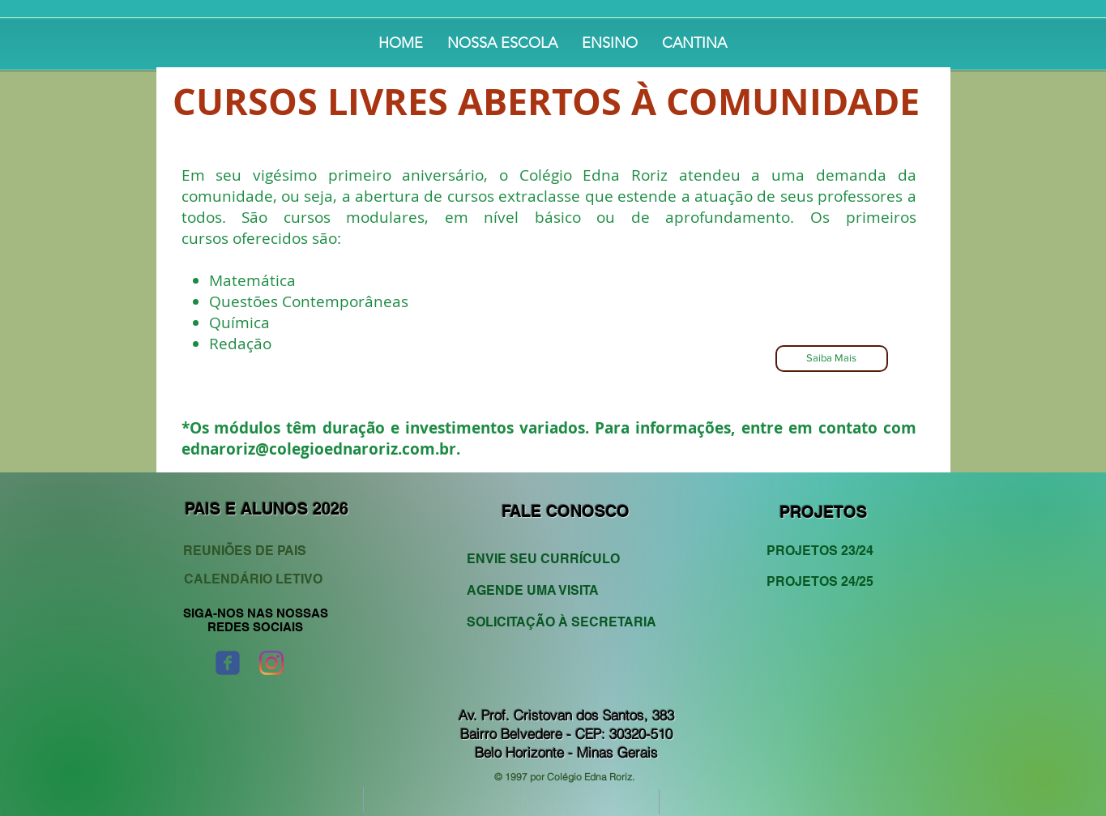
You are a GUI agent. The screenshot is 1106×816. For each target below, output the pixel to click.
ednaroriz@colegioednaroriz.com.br (318, 448)
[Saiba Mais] (831, 358)
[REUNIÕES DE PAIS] (258, 550)
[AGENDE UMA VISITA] (552, 590)
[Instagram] (271, 663)
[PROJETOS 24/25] (825, 581)
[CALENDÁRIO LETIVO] (255, 579)
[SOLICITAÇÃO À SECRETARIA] (561, 622)
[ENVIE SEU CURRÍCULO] (552, 559)
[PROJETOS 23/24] (825, 551)
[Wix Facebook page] (228, 663)
